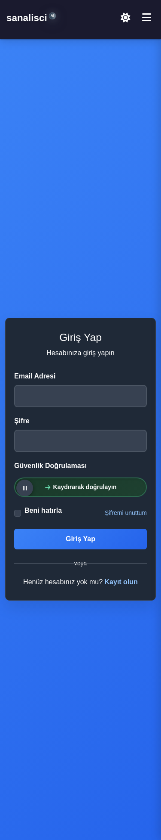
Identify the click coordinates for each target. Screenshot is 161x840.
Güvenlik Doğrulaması (50, 465)
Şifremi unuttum (126, 512)
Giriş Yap (80, 538)
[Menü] (147, 17)
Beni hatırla (43, 510)
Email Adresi (34, 376)
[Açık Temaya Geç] (125, 17)
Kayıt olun (121, 582)
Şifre (22, 421)
